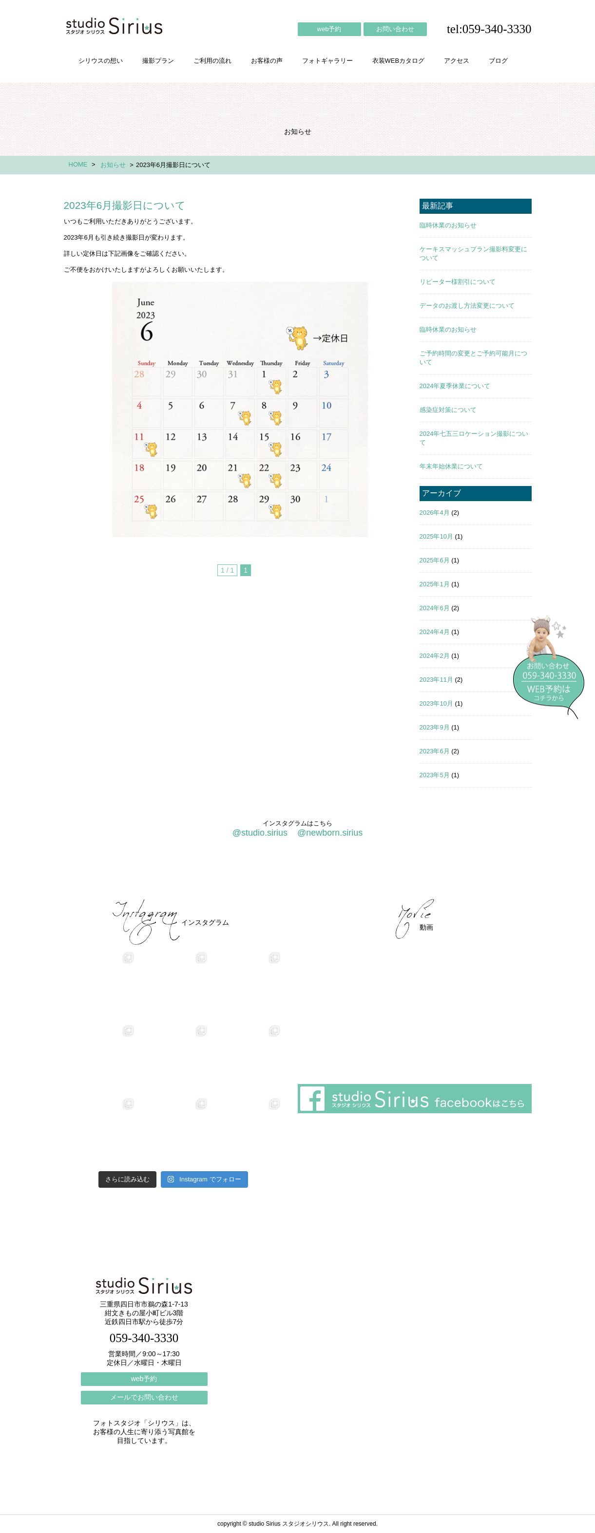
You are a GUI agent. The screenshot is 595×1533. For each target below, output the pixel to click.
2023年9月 (435, 727)
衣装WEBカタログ (398, 60)
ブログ (498, 60)
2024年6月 (435, 608)
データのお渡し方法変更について (467, 305)
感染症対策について (448, 409)
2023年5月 (435, 775)
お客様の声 (267, 60)
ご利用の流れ (212, 60)
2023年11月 (436, 679)
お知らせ (113, 164)
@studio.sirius (260, 833)
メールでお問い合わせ (144, 1397)
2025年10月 (436, 536)
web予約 (329, 29)
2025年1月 (435, 584)
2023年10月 (436, 703)
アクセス (456, 60)
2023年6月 (435, 751)
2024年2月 (435, 655)
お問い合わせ (395, 29)
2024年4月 (435, 632)
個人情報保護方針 (491, 873)
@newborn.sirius (330, 833)
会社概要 (370, 873)
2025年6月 (435, 560)
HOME (78, 164)
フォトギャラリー (327, 60)
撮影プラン (158, 60)
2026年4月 (435, 512)
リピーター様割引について (458, 281)
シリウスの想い (100, 60)
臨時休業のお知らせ (448, 225)
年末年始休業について (451, 466)
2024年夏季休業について (455, 386)
